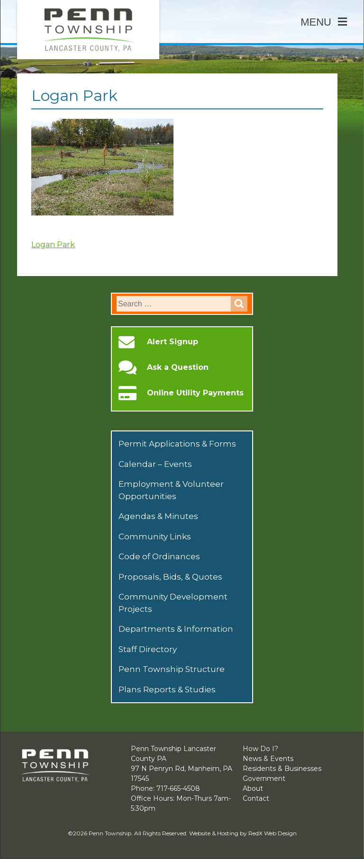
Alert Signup (172, 342)
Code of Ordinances (159, 556)
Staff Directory (147, 649)
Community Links (154, 536)
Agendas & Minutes (158, 516)
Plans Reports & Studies (167, 689)
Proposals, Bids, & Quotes (170, 577)
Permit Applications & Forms (177, 443)
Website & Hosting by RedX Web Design (243, 833)
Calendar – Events (155, 464)
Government (264, 778)
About (253, 788)
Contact (256, 798)
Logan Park (53, 244)
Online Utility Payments (195, 393)
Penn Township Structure (171, 669)
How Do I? (260, 748)
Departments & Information (175, 629)
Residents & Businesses (282, 768)
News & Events (268, 758)
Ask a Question (178, 367)
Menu (323, 22)
